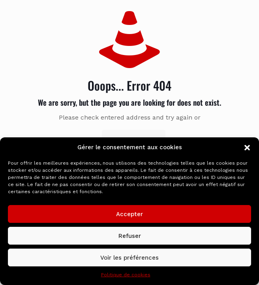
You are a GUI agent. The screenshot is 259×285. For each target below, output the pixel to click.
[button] (247, 148)
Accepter (129, 214)
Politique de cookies (125, 274)
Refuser (129, 235)
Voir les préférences (129, 257)
